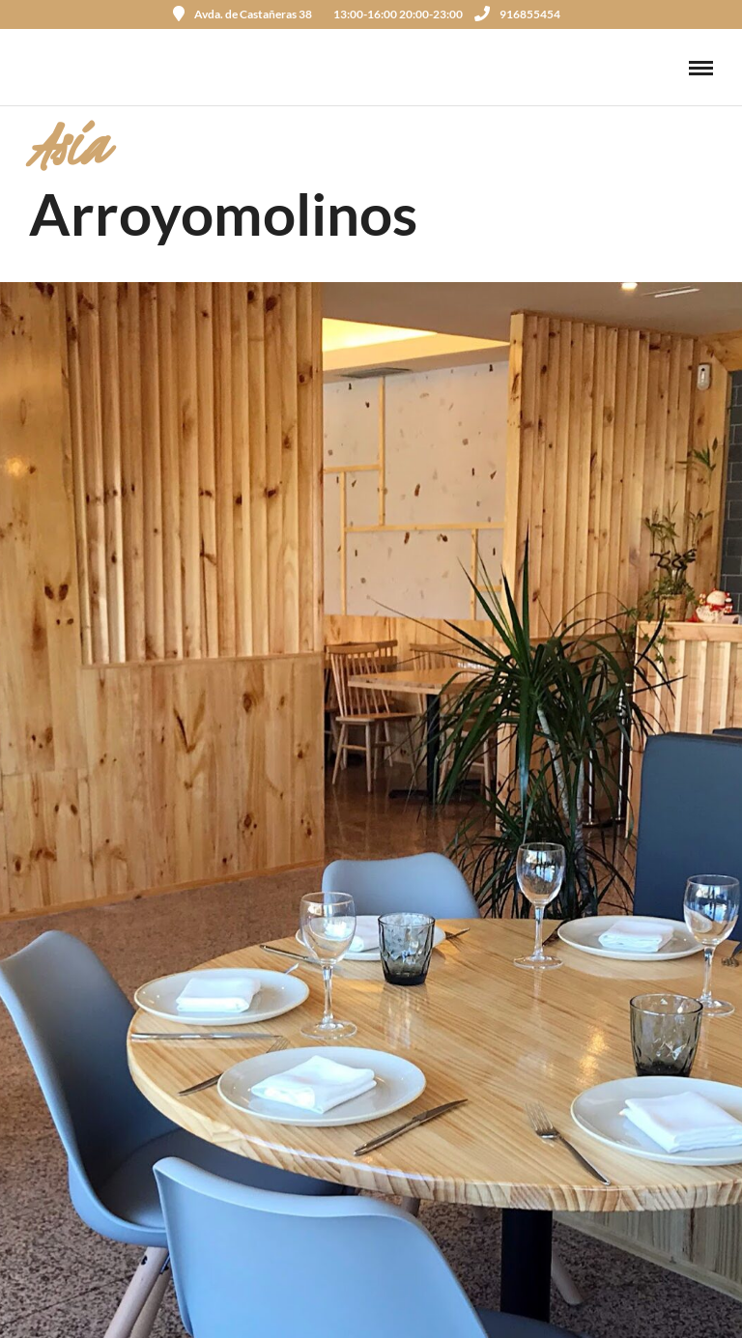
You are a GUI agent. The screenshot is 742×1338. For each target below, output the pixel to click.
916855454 (517, 14)
